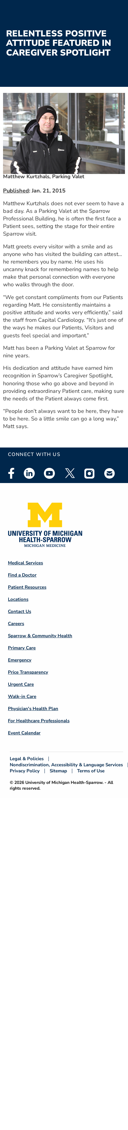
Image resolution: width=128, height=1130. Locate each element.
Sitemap (58, 771)
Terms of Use (91, 771)
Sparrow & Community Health (40, 636)
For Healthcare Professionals (38, 721)
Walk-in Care (22, 696)
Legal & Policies (27, 759)
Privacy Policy (25, 771)
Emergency (19, 660)
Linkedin (29, 473)
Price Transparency (28, 672)
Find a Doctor (22, 575)
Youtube (49, 473)
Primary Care (22, 648)
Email (109, 473)
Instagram (89, 473)
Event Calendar (24, 733)
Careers (16, 624)
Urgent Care (21, 684)
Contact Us (19, 611)
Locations (18, 599)
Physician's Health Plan (33, 709)
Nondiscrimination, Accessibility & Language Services (66, 765)
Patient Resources (27, 587)
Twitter (69, 473)
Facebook (11, 473)
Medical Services (25, 563)
